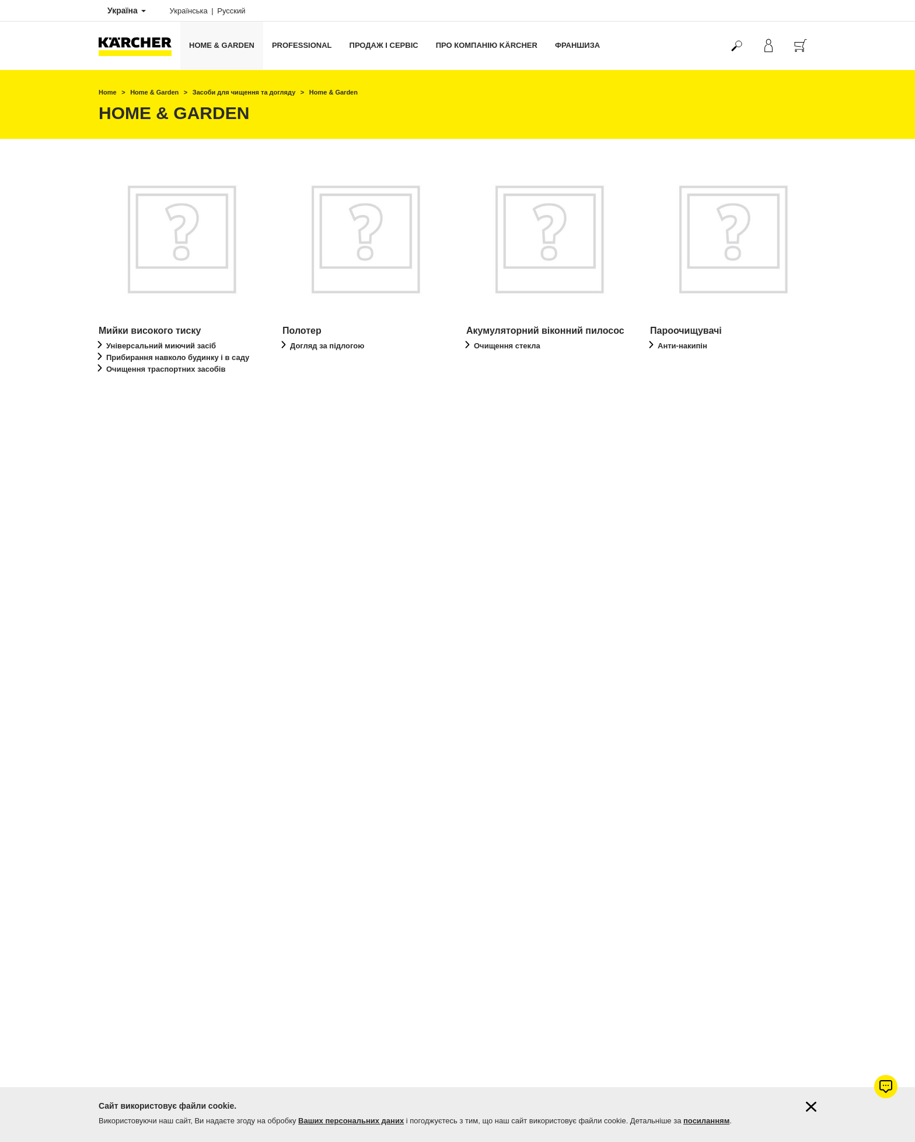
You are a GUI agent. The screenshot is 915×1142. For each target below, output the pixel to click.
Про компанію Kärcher (486, 45)
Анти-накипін (682, 345)
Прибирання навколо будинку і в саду (177, 357)
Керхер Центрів (543, 820)
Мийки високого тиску (150, 331)
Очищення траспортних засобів (165, 369)
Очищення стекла (507, 345)
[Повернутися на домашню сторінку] (139, 46)
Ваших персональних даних (351, 1120)
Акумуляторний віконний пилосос (545, 331)
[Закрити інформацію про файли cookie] (811, 1107)
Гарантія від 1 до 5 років (138, 751)
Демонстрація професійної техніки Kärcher (168, 1035)
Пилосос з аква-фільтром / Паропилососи (344, 604)
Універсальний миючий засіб (161, 345)
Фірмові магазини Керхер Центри (152, 965)
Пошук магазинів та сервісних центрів (160, 979)
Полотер (302, 331)
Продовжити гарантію (134, 765)
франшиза (577, 45)
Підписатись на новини (136, 1007)
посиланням (706, 1120)
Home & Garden (221, 45)
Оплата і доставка (128, 737)
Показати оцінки (676, 793)
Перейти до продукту (525, 657)
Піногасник (310, 624)
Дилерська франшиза (134, 1049)
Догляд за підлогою (327, 345)
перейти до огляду (152, 400)
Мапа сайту (117, 1021)
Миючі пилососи (137, 599)
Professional (302, 45)
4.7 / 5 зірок (668, 765)
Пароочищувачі (686, 331)
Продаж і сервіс (384, 45)
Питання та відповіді (132, 993)
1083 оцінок (669, 779)
